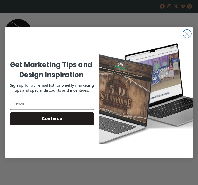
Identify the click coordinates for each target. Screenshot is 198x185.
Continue (52, 119)
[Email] (52, 104)
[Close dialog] (187, 34)
